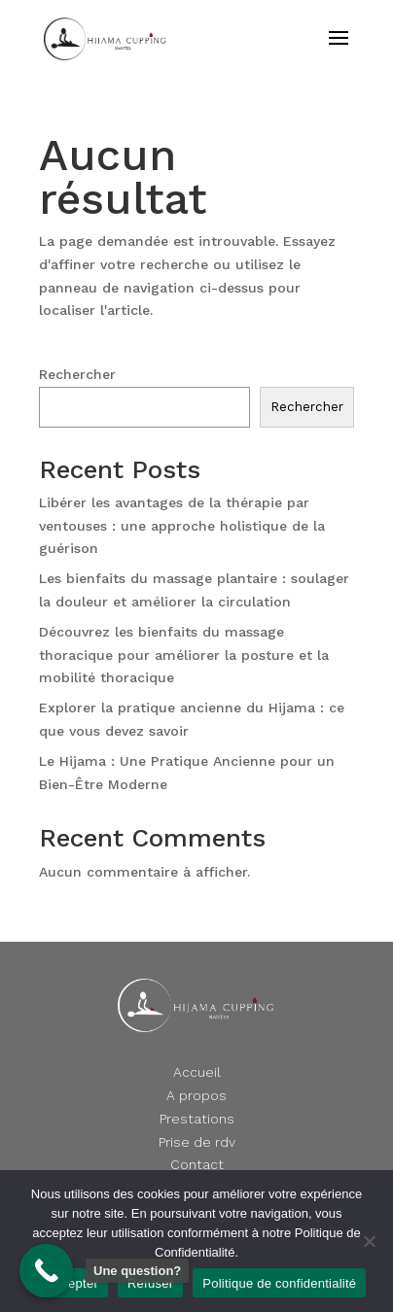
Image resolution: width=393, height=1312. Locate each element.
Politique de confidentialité (279, 1283)
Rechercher (77, 374)
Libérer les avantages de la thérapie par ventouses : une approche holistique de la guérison (182, 526)
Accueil (197, 1072)
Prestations (197, 1118)
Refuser (150, 1283)
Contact (197, 1164)
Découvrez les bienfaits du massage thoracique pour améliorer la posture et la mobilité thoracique (184, 655)
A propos (196, 1095)
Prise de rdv (197, 1142)
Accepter (72, 1283)
